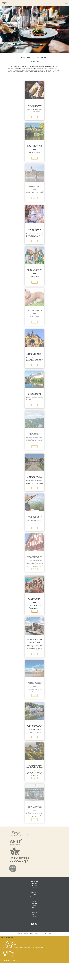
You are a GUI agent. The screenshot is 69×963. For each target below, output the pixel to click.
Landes (34, 894)
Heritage (34, 905)
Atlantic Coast (34, 890)
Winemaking (34, 903)
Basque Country (34, 892)
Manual (31, 933)
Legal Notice (48, 933)
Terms (36, 933)
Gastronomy (34, 910)
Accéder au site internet (10, 950)
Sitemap (42, 933)
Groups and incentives (23, 933)
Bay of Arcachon (34, 888)
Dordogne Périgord (34, 896)
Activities (34, 912)
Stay (34, 117)
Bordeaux (34, 883)
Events (34, 916)
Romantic (34, 914)
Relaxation (34, 908)
